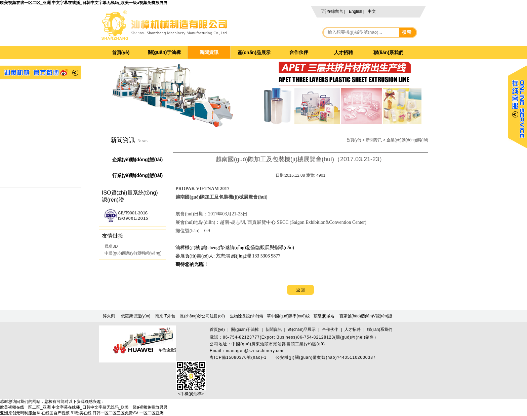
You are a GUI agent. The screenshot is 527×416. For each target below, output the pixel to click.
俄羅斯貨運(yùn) (135, 316)
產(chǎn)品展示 (254, 52)
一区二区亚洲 (151, 413)
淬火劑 (109, 316)
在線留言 (335, 11)
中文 (372, 11)
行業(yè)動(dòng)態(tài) (137, 175)
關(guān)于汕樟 (164, 52)
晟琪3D (111, 246)
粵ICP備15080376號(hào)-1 (238, 357)
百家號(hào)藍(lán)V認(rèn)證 (365, 316)
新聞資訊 (209, 52)
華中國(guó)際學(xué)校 (288, 316)
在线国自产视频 (55, 413)
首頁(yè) (121, 52)
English (355, 11)
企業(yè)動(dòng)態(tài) (407, 140)
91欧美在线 (81, 413)
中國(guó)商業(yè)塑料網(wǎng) (133, 253)
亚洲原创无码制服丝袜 (20, 413)
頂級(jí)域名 (324, 316)
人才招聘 (343, 52)
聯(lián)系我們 (388, 52)
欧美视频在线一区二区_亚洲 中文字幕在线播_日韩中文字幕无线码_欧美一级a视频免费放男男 (83, 2)
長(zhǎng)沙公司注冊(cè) (202, 316)
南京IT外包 (165, 316)
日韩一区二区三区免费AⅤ (115, 413)
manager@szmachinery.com (255, 350)
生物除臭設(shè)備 (246, 316)
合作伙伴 (298, 52)
